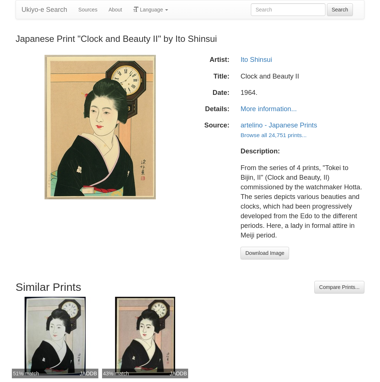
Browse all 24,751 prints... (273, 135)
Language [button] (150, 10)
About (115, 10)
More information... (268, 109)
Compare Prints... (339, 287)
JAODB (88, 373)
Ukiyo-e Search (44, 9)
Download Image (264, 253)
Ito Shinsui (256, 59)
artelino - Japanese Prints (278, 125)
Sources (87, 10)
